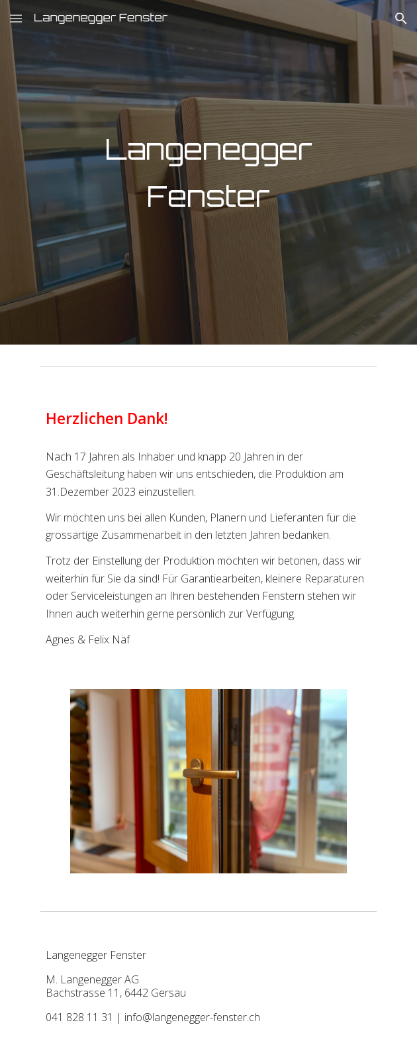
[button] (16, 18)
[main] (208, 172)
